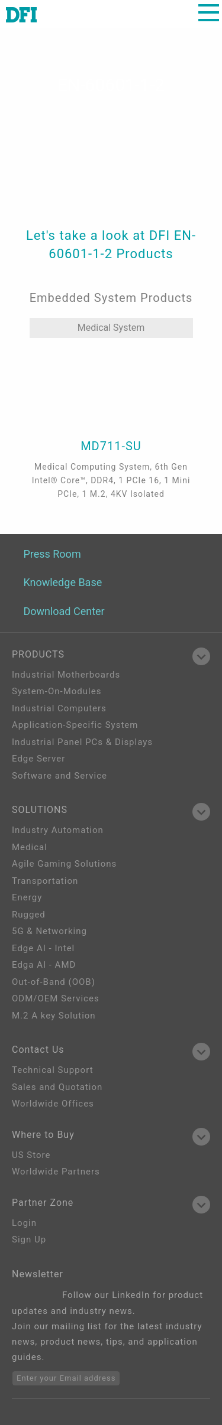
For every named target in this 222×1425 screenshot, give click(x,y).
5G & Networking (49, 931)
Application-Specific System (75, 725)
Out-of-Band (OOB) (53, 982)
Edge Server (38, 758)
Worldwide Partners (56, 1171)
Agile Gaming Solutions (64, 863)
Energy (27, 897)
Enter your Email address (66, 1378)
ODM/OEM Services (55, 998)
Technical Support (53, 1070)
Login (24, 1223)
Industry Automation (58, 830)
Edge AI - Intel (43, 948)
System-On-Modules (56, 691)
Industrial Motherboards (66, 674)
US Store (31, 1155)
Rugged (29, 914)
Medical (29, 847)
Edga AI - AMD (44, 964)
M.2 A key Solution (54, 1015)
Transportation (45, 881)
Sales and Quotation (57, 1087)
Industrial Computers (59, 708)
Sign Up (29, 1239)
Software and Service (59, 775)
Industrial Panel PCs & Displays (82, 742)
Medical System (111, 327)
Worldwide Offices (53, 1103)
